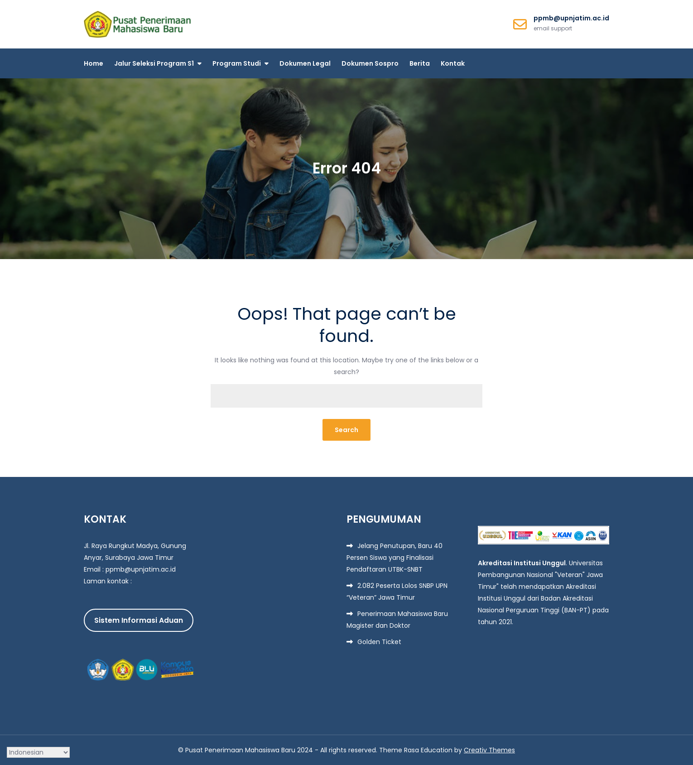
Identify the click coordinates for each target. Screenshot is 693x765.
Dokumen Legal (305, 63)
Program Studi (236, 63)
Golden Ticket (379, 641)
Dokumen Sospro (370, 63)
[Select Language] (38, 752)
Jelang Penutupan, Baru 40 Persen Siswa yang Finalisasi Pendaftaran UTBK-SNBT (394, 557)
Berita (419, 63)
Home (93, 63)
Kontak (453, 63)
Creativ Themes (489, 750)
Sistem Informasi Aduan (138, 620)
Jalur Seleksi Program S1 (154, 63)
